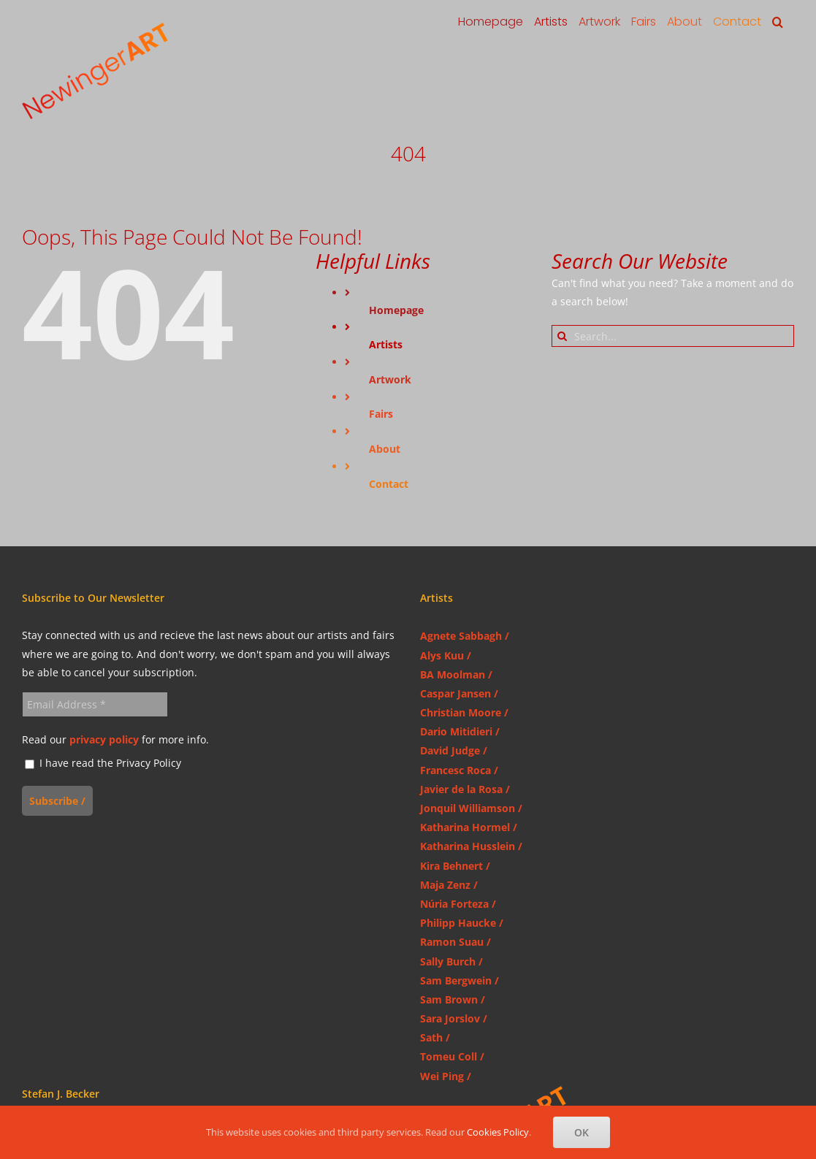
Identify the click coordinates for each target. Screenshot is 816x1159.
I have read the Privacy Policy (103, 763)
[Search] (562, 336)
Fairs (381, 414)
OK (581, 1132)
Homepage (396, 310)
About (384, 449)
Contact (388, 484)
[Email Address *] (95, 704)
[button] (777, 22)
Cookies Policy (498, 1132)
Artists (386, 344)
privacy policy (104, 739)
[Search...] (673, 336)
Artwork (390, 379)
